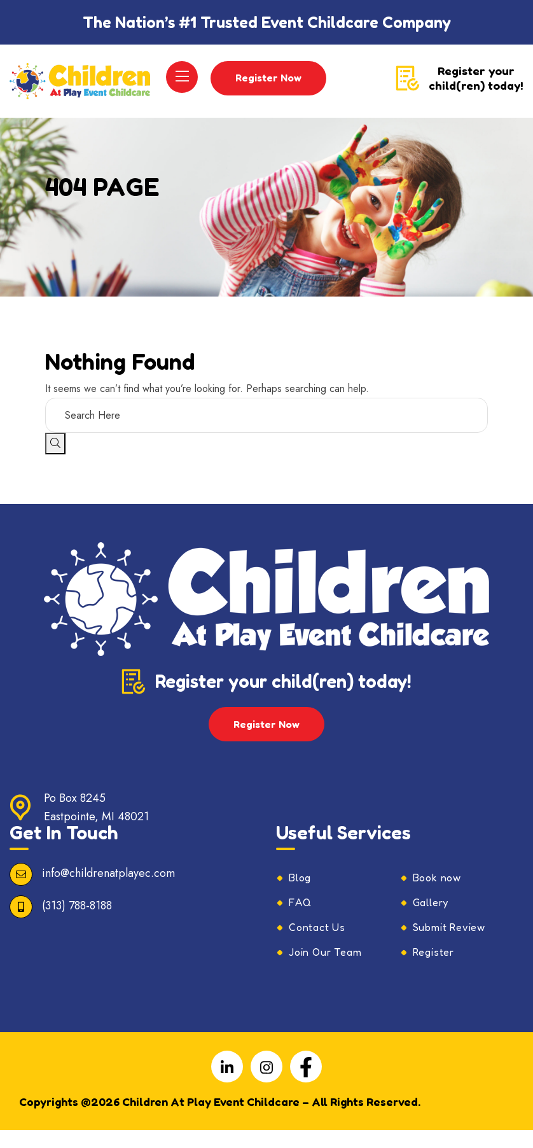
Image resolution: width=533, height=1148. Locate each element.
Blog (300, 895)
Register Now (269, 86)
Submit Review (449, 945)
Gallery (431, 920)
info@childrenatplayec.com (108, 891)
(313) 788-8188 (77, 923)
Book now (437, 895)
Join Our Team (325, 970)
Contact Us (317, 945)
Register (433, 970)
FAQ (300, 920)
